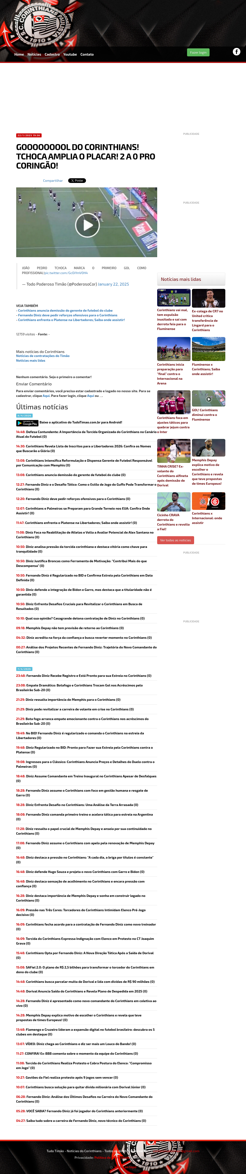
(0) (71, 475)
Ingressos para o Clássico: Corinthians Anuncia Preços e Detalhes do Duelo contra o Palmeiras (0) (85, 764)
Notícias (34, 54)
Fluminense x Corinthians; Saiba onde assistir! (208, 356)
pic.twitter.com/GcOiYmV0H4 (66, 273)
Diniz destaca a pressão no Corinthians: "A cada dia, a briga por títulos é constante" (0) (85, 859)
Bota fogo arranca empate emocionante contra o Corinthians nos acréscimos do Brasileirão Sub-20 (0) (82, 721)
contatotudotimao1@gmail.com (176, 1151)
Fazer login (198, 52)
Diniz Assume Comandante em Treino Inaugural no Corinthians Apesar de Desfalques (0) (86, 778)
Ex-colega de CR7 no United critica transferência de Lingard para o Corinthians (208, 310)
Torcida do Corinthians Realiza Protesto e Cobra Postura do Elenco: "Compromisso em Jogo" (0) (84, 1065)
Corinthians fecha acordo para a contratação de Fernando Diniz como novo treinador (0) (86, 926)
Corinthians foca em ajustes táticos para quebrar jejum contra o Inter (174, 412)
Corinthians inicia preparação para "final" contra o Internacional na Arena (174, 361)
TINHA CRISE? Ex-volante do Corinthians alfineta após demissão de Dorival (174, 463)
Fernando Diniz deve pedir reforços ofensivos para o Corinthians (67, 315)
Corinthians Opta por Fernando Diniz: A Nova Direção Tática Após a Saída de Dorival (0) (85, 955)
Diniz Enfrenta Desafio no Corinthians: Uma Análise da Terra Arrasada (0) (77, 805)
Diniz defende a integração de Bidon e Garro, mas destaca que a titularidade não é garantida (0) (84, 592)
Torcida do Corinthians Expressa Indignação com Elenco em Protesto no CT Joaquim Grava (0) (85, 941)
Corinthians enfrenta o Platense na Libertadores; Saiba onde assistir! (71, 320)
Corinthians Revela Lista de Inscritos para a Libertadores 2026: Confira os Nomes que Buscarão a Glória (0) (83, 448)
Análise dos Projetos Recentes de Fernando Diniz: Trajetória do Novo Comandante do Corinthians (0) (86, 649)
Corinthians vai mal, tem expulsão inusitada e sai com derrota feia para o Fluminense (174, 310)
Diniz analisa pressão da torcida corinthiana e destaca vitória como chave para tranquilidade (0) (81, 549)
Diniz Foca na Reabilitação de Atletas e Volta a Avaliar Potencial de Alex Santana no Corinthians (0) (85, 534)
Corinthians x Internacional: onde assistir (208, 508)
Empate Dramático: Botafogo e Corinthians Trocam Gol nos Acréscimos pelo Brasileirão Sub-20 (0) (79, 687)
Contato (87, 54)
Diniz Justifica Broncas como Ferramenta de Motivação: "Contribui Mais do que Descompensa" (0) (81, 563)
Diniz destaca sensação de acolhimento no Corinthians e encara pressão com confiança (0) (80, 883)
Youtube (70, 54)
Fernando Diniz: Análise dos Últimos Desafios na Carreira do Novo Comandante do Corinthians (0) (84, 1099)
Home (19, 54)
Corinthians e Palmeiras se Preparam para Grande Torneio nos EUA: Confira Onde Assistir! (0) (83, 510)
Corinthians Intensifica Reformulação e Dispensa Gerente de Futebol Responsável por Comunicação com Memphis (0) (84, 462)
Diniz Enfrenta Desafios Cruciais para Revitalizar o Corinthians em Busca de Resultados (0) (79, 606)
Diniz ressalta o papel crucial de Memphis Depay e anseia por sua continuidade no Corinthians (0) (84, 831)
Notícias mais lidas (30, 360)
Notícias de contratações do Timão (43, 356)
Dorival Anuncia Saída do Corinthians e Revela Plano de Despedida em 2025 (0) (81, 991)
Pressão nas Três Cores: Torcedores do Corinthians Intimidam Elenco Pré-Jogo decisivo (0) (81, 912)
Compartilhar (53, 180)
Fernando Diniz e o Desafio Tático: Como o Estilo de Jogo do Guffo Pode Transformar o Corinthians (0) (86, 486)
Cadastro (52, 54)
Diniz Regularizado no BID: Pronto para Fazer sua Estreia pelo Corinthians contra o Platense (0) (84, 749)
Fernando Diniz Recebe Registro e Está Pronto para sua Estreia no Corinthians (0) (84, 676)
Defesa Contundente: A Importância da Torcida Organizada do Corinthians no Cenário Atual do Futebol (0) (86, 434)
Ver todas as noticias (175, 540)
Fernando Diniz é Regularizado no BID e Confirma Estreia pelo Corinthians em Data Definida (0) (84, 577)
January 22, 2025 (113, 284)
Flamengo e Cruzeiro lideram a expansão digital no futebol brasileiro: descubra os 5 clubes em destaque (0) (85, 1031)
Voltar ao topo (123, 1167)
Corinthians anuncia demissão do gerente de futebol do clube (65, 310)
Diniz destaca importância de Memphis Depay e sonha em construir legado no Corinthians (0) (80, 898)
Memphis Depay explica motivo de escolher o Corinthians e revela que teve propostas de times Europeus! (208, 462)
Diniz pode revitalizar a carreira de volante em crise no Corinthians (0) (75, 709)
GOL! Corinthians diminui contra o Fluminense (208, 405)
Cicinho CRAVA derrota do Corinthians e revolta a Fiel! (174, 511)
